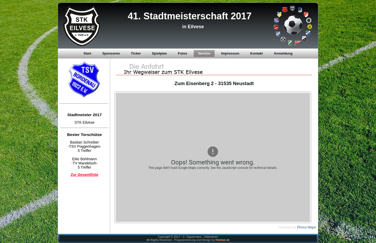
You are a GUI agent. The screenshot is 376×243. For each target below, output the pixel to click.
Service (204, 53)
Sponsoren (111, 53)
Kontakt (256, 53)
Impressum (230, 53)
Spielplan (159, 53)
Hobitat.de (222, 239)
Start (87, 53)
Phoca (302, 227)
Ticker (136, 53)
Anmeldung (283, 53)
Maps (312, 227)
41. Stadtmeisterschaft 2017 (189, 16)
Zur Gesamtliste (84, 175)
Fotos (182, 53)
